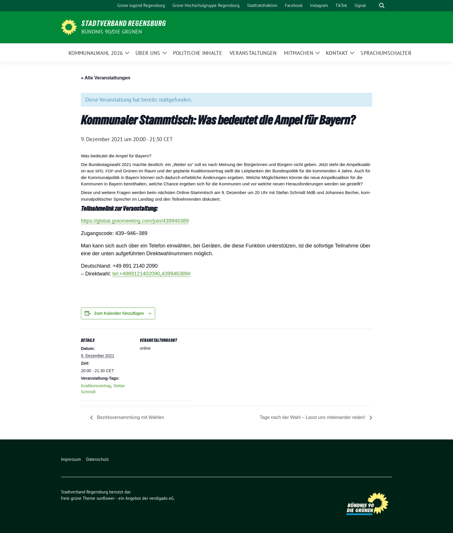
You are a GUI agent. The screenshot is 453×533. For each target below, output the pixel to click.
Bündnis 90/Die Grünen (111, 31)
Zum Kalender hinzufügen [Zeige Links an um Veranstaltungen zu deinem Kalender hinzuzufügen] (119, 313)
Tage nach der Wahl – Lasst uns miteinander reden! (313, 417)
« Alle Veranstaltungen (105, 77)
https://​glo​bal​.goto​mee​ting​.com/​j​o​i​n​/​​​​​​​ (135, 221)
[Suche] (373, 5)
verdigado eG (161, 498)
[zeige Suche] (381, 5)
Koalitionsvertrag (96, 385)
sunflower (105, 498)
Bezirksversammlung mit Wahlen (130, 417)
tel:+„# (151, 274)
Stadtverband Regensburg (123, 23)
